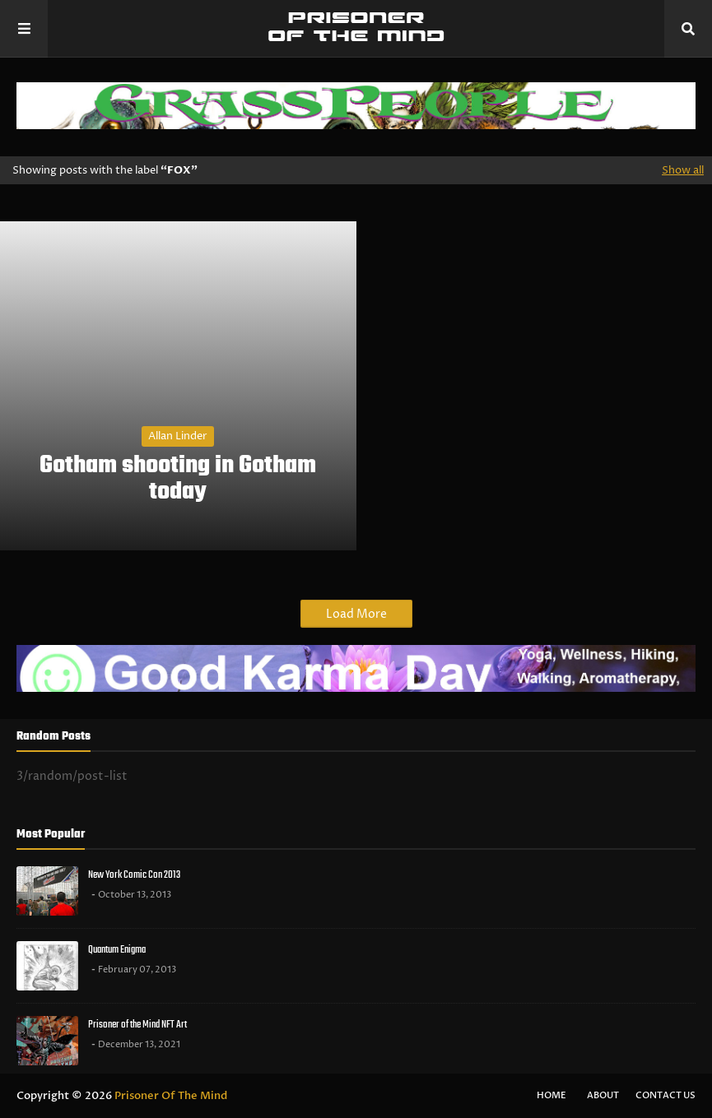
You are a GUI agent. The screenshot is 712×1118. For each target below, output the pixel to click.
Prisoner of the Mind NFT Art (137, 1024)
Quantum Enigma (117, 949)
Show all (683, 170)
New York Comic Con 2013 (134, 875)
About (603, 1095)
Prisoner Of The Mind (170, 1095)
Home (551, 1095)
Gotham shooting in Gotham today (178, 478)
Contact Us (665, 1095)
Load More (356, 614)
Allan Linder (177, 436)
